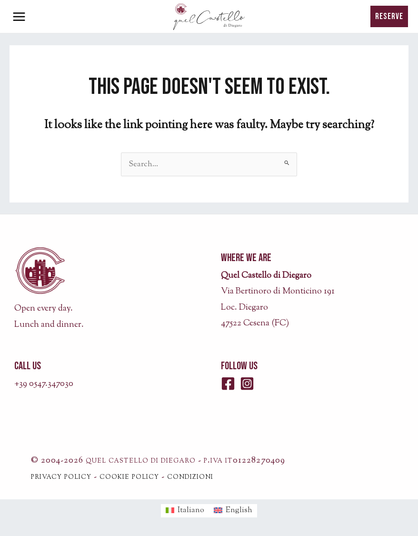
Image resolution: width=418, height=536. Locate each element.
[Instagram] (247, 383)
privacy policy (61, 477)
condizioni (190, 477)
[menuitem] (185, 510)
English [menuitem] (239, 510)
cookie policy (129, 477)
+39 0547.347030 (43, 384)
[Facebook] (228, 383)
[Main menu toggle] (19, 16)
